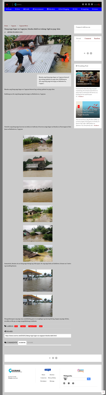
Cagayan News (23, 26)
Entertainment (38, 9)
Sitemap (52, 381)
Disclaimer (43, 381)
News (17, 9)
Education (51, 9)
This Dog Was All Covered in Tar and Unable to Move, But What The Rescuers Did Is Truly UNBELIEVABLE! (87, 78)
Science (95, 9)
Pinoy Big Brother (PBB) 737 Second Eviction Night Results (87, 112)
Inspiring (84, 9)
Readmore (81, 96)
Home (9, 9)
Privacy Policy (52, 378)
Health (26, 9)
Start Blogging (64, 9)
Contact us (43, 378)
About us (52, 375)
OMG (75, 9)
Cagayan (13, 26)
